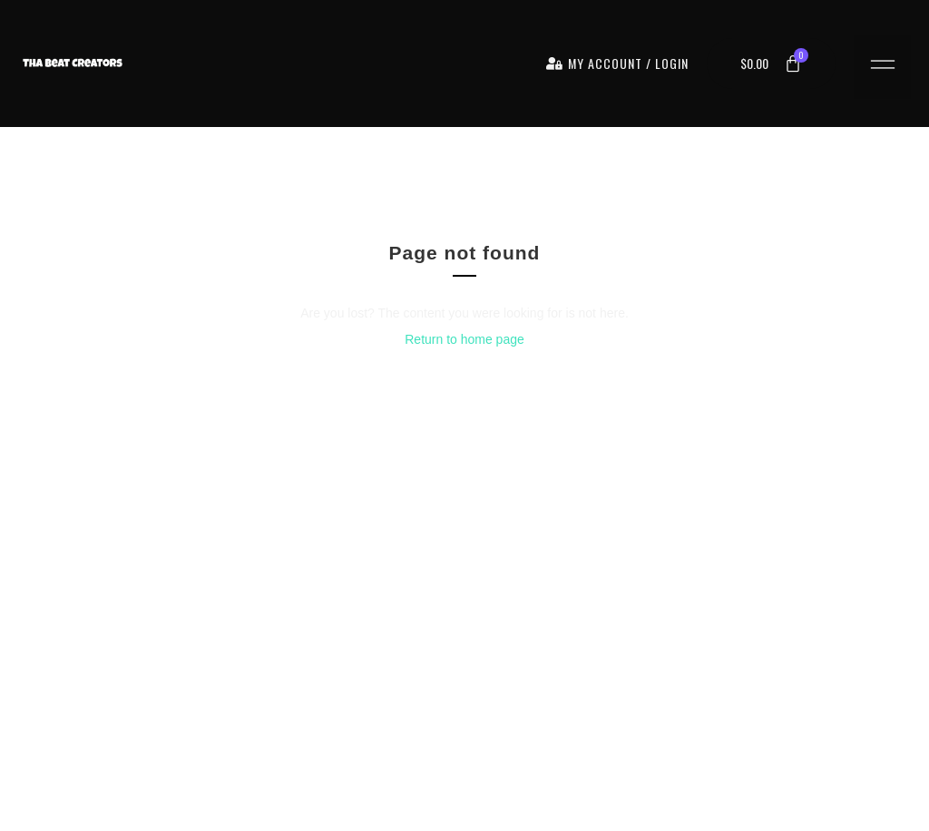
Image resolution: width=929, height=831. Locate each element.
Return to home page (464, 339)
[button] (882, 67)
